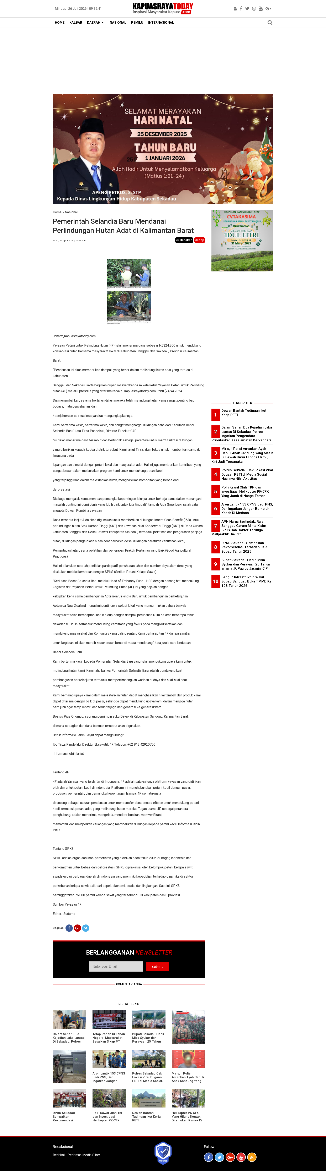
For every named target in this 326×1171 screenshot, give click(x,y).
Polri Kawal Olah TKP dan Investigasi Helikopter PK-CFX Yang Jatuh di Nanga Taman (108, 1120)
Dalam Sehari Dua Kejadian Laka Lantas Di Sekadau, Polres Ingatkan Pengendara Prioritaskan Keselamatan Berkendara (241, 433)
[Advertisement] (163, 59)
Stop (199, 240)
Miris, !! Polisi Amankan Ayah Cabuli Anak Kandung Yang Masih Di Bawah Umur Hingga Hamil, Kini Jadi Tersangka (188, 1083)
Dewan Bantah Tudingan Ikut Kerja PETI (146, 1116)
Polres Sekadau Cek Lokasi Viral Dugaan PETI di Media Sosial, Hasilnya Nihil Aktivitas (147, 1081)
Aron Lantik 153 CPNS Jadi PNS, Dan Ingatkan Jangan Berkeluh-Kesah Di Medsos (109, 1081)
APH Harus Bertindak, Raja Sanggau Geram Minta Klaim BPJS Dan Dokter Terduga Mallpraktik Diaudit (238, 527)
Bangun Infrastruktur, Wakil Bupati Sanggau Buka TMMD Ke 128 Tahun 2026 (246, 581)
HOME (59, 22)
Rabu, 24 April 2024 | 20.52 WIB (69, 240)
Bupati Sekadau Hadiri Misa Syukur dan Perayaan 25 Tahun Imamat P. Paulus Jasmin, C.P (148, 1041)
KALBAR (75, 22)
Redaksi (59, 1155)
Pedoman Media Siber (84, 1155)
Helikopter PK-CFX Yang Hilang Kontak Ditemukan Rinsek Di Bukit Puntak (187, 1118)
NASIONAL (118, 22)
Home (57, 212)
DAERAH (93, 22)
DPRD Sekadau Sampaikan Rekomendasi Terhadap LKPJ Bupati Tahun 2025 (69, 1120)
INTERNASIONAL (161, 22)
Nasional (71, 212)
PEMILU (137, 22)
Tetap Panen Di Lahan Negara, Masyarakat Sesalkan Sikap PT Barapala (109, 1039)
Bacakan (184, 240)
